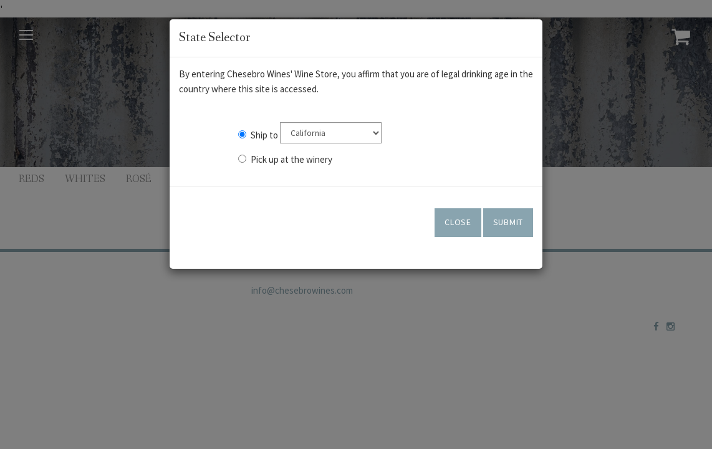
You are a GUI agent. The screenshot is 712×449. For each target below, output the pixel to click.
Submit (508, 222)
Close (458, 222)
